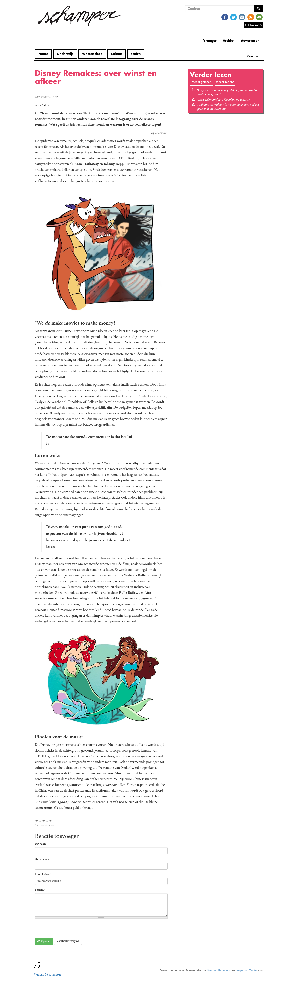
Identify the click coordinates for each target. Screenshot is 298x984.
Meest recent (225, 82)
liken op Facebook (219, 970)
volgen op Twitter (247, 970)
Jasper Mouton (158, 133)
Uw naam (41, 844)
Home (43, 54)
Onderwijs (65, 54)
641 (37, 105)
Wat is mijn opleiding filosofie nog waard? (223, 99)
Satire (136, 54)
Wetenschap (92, 54)
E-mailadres (43, 874)
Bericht (40, 890)
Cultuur (116, 54)
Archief (229, 41)
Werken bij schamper (47, 974)
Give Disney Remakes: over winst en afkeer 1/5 (36, 820)
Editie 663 (253, 25)
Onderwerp (42, 859)
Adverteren (250, 41)
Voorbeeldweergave (67, 941)
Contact (253, 56)
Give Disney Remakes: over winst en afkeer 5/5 (50, 820)
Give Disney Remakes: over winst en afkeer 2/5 (40, 820)
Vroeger (210, 41)
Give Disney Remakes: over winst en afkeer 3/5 (43, 820)
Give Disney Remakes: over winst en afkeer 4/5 (47, 820)
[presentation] (66, 930)
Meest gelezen (202, 82)
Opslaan (44, 941)
